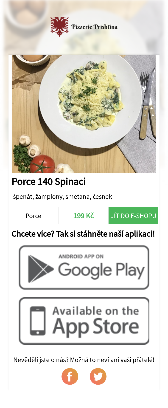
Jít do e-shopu (134, 215)
